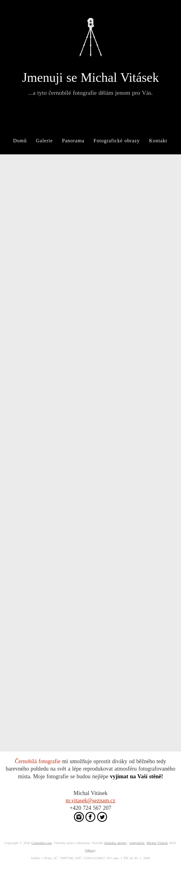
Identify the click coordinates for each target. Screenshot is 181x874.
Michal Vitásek (157, 843)
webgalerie (136, 843)
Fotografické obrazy (117, 140)
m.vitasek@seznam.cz (90, 800)
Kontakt (158, 140)
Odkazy (90, 850)
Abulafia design (115, 843)
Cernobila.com (41, 843)
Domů (20, 140)
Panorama (73, 140)
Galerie (44, 140)
